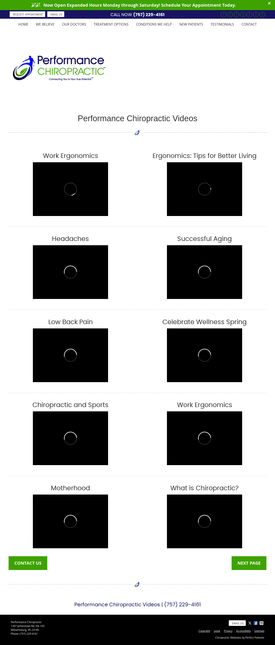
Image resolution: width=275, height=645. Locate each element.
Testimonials (222, 24)
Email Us (56, 14)
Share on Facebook (256, 623)
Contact (249, 24)
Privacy (228, 631)
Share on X (250, 623)
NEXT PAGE (249, 563)
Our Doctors (74, 24)
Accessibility (243, 631)
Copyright (204, 631)
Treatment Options (111, 24)
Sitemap (259, 631)
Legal (217, 631)
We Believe (45, 24)
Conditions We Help (154, 24)
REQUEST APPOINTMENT (28, 14)
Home (23, 24)
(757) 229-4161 (149, 15)
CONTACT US (27, 563)
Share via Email (262, 623)
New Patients (191, 24)
